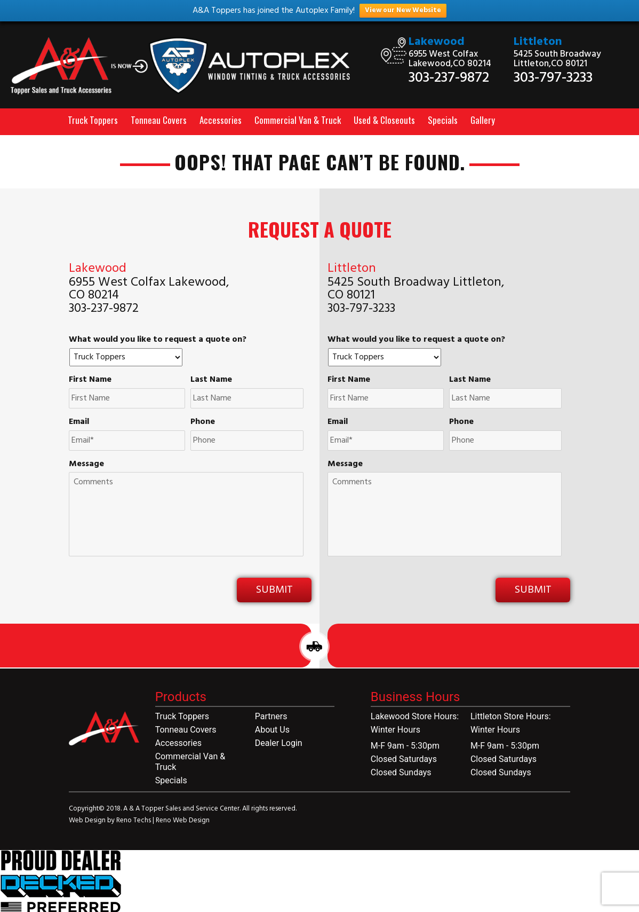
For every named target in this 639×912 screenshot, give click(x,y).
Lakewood (437, 42)
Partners (271, 716)
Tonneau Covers (159, 120)
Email (79, 422)
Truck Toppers (93, 120)
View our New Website (403, 10)
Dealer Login (278, 743)
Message (86, 464)
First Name (90, 380)
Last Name (211, 380)
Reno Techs (134, 820)
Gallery (482, 120)
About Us (272, 730)
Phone (202, 422)
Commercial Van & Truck (297, 120)
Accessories (220, 120)
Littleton (538, 42)
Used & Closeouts (384, 120)
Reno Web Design (183, 820)
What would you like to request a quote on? (157, 339)
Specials (443, 120)
